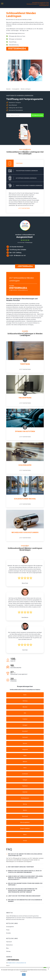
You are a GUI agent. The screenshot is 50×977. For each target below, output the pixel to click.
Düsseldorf (25, 731)
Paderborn (25, 786)
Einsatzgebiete (10, 926)
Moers (25, 834)
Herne (25, 767)
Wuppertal (25, 749)
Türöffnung (25, 364)
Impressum (9, 941)
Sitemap (8, 951)
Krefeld (25, 840)
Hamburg (25, 700)
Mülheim (25, 761)
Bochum (25, 743)
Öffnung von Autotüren (25, 431)
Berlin (25, 694)
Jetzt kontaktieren (24, 208)
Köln (25, 713)
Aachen (25, 810)
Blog (7, 948)
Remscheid (25, 816)
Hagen (25, 755)
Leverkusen (25, 773)
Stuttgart (25, 725)
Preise (7, 929)
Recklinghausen (25, 798)
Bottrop (25, 804)
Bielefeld (25, 792)
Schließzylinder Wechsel (25, 499)
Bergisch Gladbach (25, 828)
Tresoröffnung (25, 398)
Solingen (25, 779)
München (25, 707)
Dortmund (25, 737)
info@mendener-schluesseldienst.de (18, 290)
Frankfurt (25, 719)
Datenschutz (9, 945)
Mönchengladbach (25, 822)
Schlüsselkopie (25, 465)
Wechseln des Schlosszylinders (25, 532)
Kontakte (8, 933)
